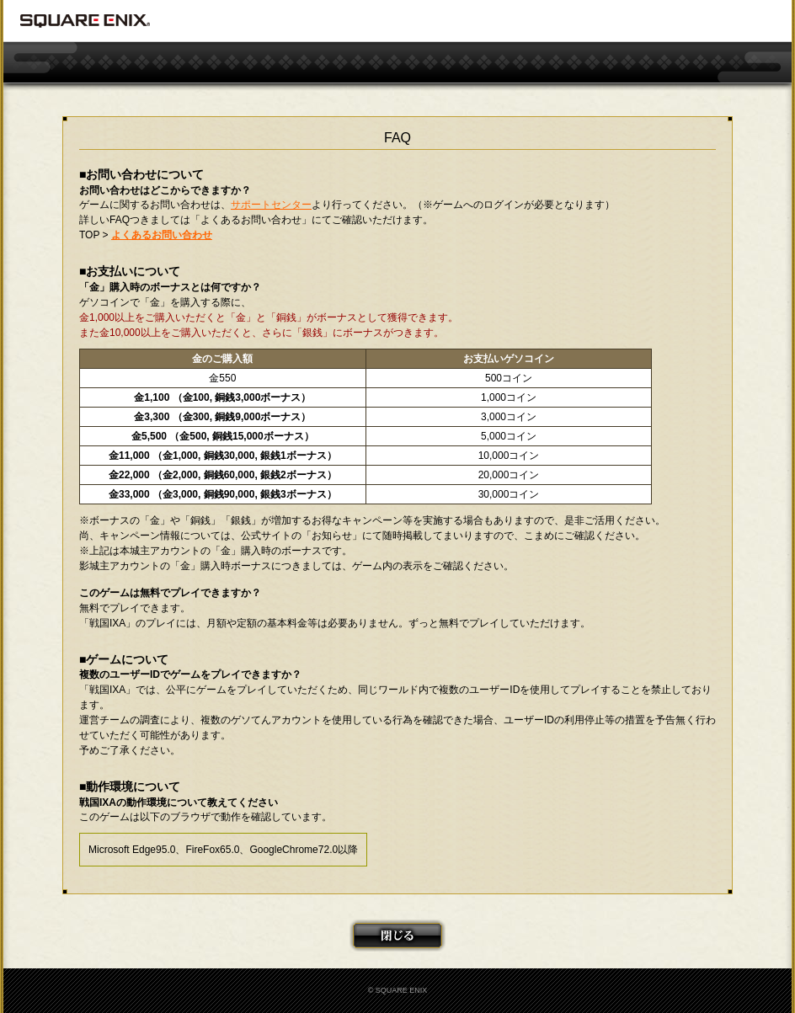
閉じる (397, 936)
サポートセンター (271, 205)
